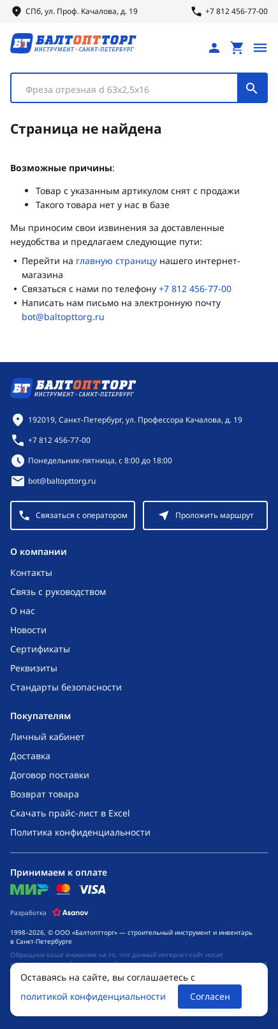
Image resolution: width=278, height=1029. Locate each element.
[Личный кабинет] (214, 47)
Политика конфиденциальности (80, 832)
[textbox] (130, 90)
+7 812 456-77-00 (195, 289)
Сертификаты (40, 649)
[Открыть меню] (260, 47)
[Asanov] (70, 912)
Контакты (31, 572)
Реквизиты (33, 668)
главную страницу (116, 261)
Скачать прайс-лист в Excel (70, 813)
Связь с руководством (58, 591)
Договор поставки (49, 775)
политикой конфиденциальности (93, 996)
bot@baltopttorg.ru (63, 317)
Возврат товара (44, 794)
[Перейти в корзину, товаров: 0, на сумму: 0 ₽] (237, 47)
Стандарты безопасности (66, 687)
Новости (28, 630)
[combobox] (139, 88)
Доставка (30, 756)
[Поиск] (252, 88)
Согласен (210, 996)
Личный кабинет (47, 737)
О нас (22, 611)
